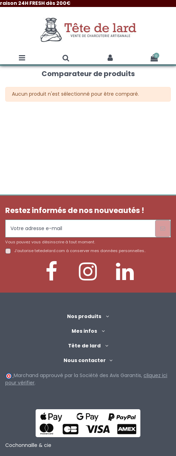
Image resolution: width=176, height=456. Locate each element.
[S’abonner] (162, 228)
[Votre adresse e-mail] (80, 228)
